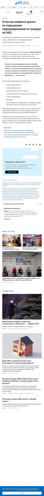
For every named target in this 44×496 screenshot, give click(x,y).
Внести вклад (12, 172)
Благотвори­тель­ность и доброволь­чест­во (23, 393)
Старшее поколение (26, 45)
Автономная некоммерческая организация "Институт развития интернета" (20, 193)
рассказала (5, 54)
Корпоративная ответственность (21, 328)
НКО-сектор (17, 45)
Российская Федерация (11, 180)
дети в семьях (8, 182)
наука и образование (7, 184)
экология (4, 186)
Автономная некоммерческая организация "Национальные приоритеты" (20, 191)
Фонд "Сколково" (6, 194)
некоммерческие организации (21, 184)
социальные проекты (35, 184)
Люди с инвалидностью (8, 45)
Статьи (4, 328)
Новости (4, 18)
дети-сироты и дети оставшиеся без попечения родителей (26, 182)
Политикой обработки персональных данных (27, 489)
